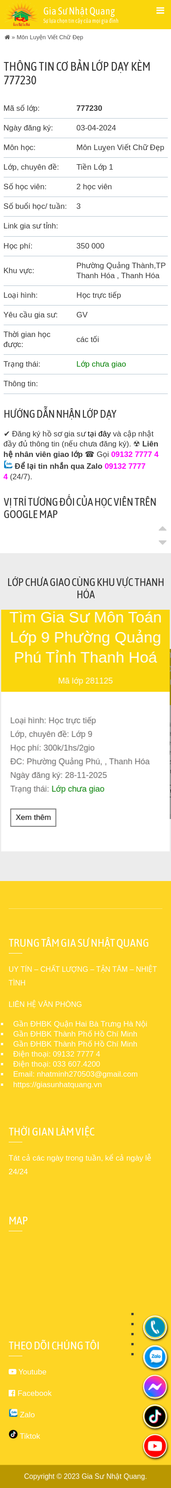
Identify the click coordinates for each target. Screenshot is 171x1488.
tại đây (99, 434)
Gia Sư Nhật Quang (113, 1476)
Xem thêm (33, 817)
